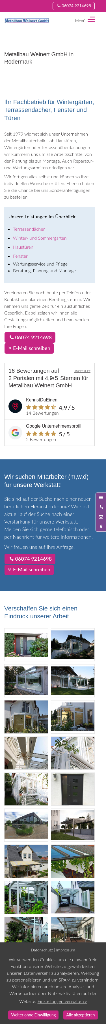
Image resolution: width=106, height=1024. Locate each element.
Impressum (65, 949)
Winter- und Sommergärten (39, 238)
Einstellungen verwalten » (62, 1001)
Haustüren (23, 247)
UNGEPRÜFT (82, 371)
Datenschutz (42, 949)
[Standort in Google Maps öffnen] (101, 526)
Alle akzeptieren (80, 1014)
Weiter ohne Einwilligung (33, 1014)
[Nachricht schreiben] (101, 517)
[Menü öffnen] (101, 497)
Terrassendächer (29, 229)
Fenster (20, 256)
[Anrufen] (101, 507)
